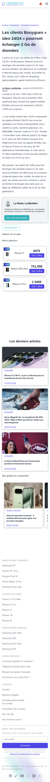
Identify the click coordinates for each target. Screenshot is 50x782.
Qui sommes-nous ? (12, 719)
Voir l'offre (36, 255)
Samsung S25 (9, 649)
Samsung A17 (8, 565)
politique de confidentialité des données (25, 754)
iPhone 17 (7, 610)
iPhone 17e (7, 615)
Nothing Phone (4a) (12, 587)
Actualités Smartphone (30, 25)
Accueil (5, 25)
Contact (6, 689)
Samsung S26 (9, 638)
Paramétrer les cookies (13, 708)
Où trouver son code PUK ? (16, 677)
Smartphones (11, 227)
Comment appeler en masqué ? (17, 661)
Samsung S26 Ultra (11, 633)
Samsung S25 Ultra (11, 643)
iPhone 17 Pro (9, 604)
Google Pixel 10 (10, 576)
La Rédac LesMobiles (11, 88)
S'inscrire (25, 745)
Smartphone (14, 25)
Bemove (18, 769)
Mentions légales (10, 695)
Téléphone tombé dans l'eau (16, 666)
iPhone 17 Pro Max (11, 599)
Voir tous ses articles (16, 217)
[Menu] (46, 3)
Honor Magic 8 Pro (11, 581)
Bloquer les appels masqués (16, 672)
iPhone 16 (7, 620)
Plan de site (8, 714)
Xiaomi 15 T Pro (10, 571)
